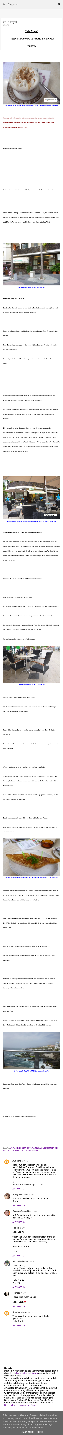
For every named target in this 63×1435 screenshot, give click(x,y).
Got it (40, 1432)
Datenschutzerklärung (27, 1373)
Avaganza (17, 1160)
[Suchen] (59, 4)
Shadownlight (19, 1312)
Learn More (27, 1432)
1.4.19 (26, 1161)
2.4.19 (22, 1228)
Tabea (15, 1227)
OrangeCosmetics (21, 1211)
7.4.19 (23, 1293)
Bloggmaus (13, 4)
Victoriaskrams (20, 1261)
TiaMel (16, 1293)
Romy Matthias (20, 1194)
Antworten (18, 1189)
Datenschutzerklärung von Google (21, 1405)
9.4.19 (30, 1312)
